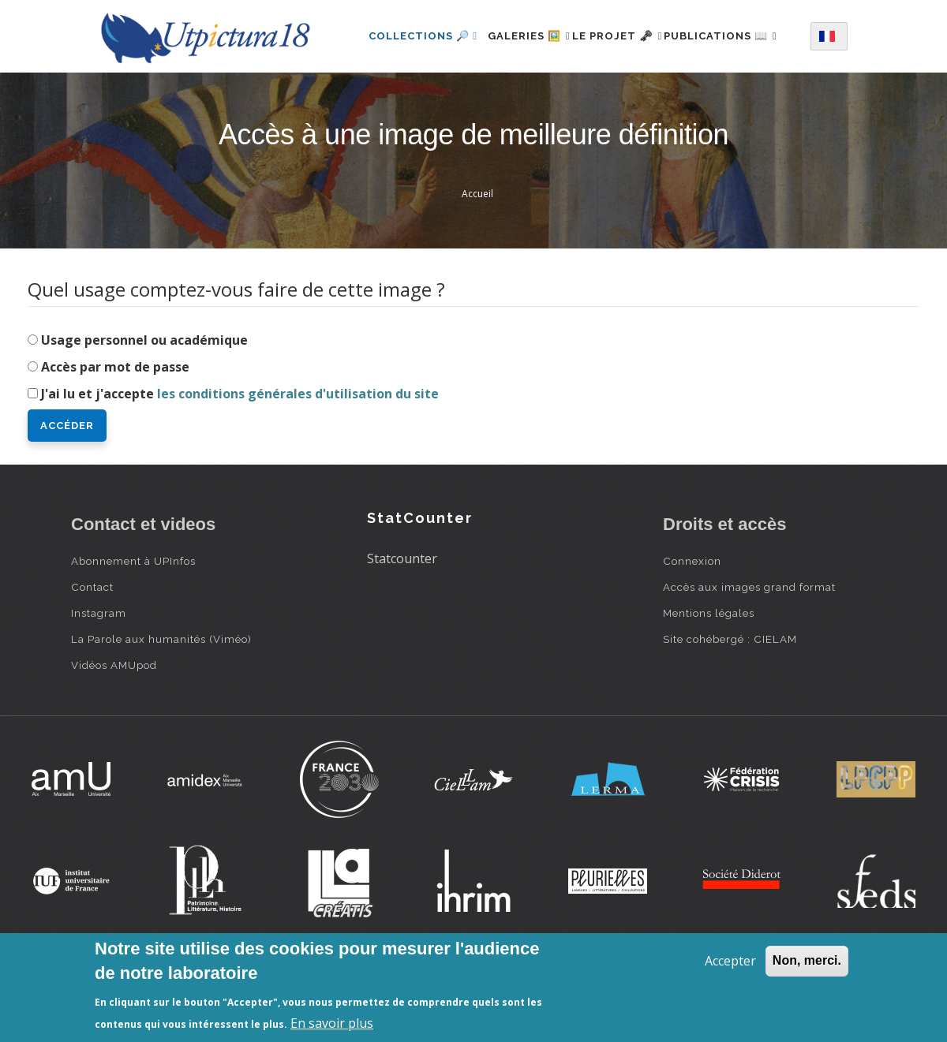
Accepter (730, 960)
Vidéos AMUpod (114, 730)
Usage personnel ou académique (144, 405)
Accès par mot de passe (115, 432)
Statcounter (402, 624)
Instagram (98, 678)
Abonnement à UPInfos (133, 626)
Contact (92, 652)
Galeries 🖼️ (534, 34)
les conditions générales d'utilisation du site (298, 459)
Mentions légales (708, 678)
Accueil (477, 259)
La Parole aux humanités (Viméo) (161, 704)
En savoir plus (331, 1023)
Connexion (692, 626)
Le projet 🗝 (640, 34)
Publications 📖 (423, 103)
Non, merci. (807, 960)
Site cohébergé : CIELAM (730, 704)
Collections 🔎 (420, 34)
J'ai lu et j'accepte (240, 459)
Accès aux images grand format (749, 652)
